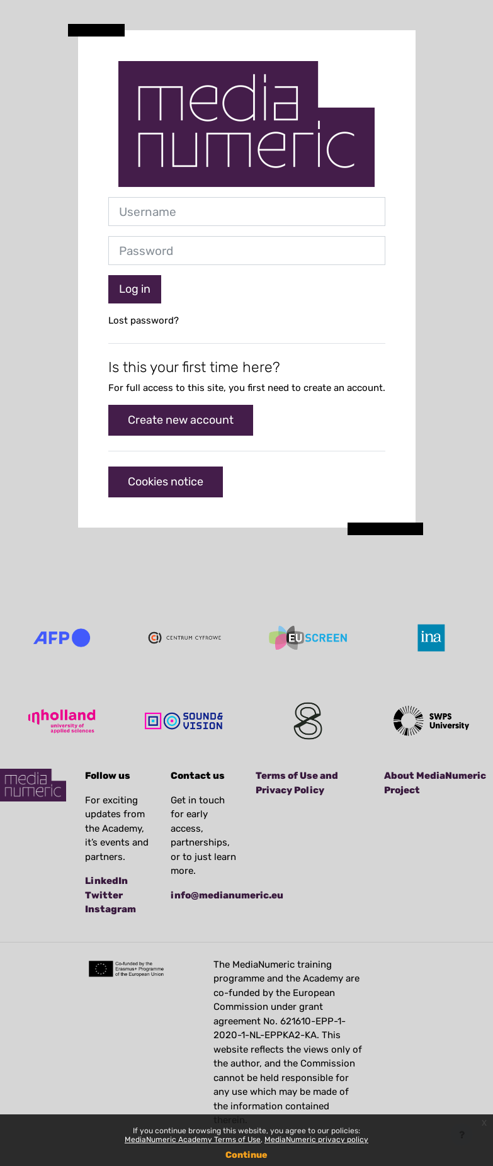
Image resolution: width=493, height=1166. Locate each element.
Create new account (181, 420)
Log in (134, 289)
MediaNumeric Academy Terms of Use (193, 1139)
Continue (246, 1155)
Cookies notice (165, 482)
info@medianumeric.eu (227, 895)
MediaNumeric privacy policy (316, 1139)
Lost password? (143, 320)
